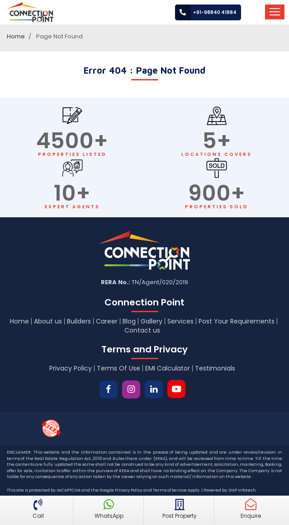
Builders (79, 321)
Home (16, 36)
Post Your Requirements (237, 321)
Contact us (142, 330)
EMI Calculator (167, 368)
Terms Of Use (118, 368)
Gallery (151, 321)
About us (48, 321)
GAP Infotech (242, 490)
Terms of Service (170, 490)
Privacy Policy (70, 368)
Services (180, 321)
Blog (129, 321)
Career (107, 321)
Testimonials (215, 368)
